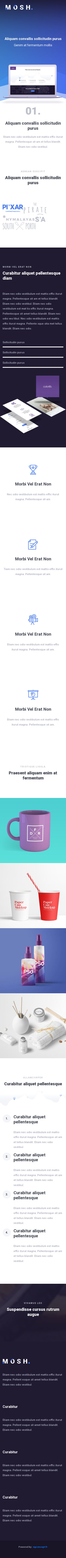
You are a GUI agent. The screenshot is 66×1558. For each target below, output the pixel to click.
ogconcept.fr (40, 1547)
